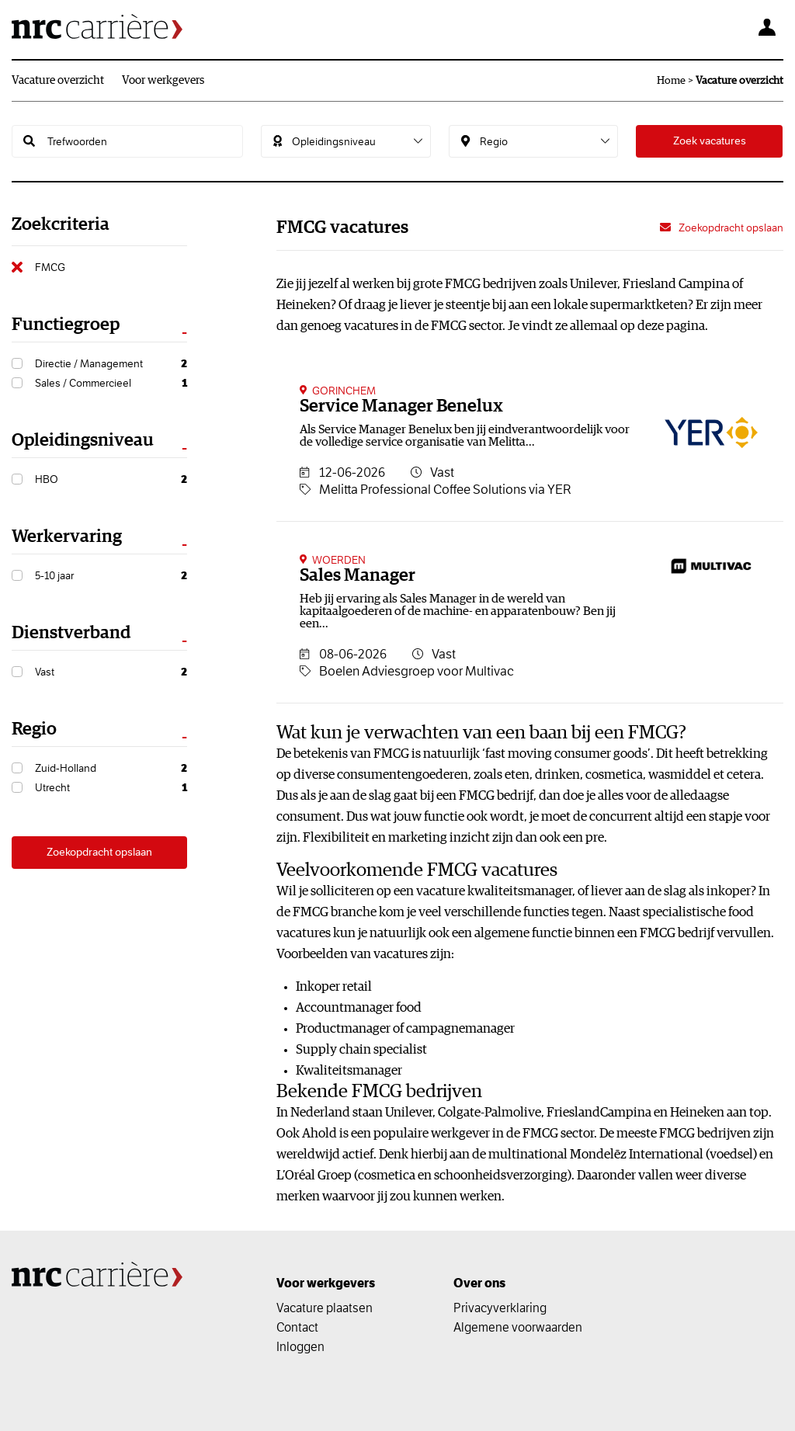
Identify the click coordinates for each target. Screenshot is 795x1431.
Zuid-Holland (111, 768)
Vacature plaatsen (324, 1307)
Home (671, 80)
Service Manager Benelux (401, 406)
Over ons (479, 1283)
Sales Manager (357, 576)
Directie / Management (111, 363)
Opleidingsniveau (83, 441)
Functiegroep (66, 325)
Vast (111, 672)
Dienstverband (71, 633)
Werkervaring (67, 537)
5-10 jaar (111, 575)
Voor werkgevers (163, 80)
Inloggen (300, 1346)
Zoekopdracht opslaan (99, 852)
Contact (297, 1326)
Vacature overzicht (58, 80)
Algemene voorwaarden (517, 1326)
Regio (34, 729)
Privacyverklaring (500, 1307)
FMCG (50, 267)
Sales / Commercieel (111, 383)
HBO (111, 479)
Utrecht (111, 787)
